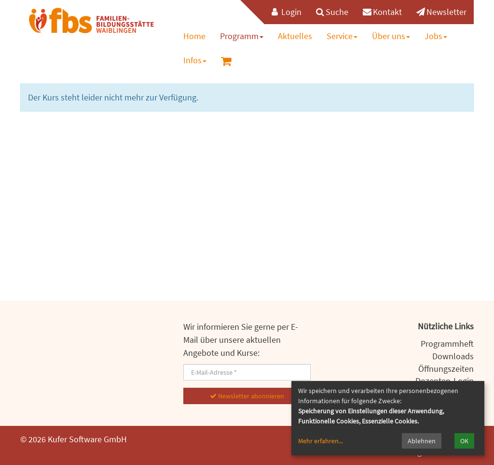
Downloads (453, 356)
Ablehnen (422, 441)
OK (464, 441)
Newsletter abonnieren (247, 396)
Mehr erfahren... (320, 441)
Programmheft (447, 343)
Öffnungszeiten (446, 368)
